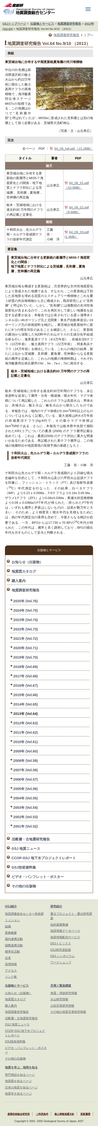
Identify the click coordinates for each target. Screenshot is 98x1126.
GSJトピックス (60, 943)
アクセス (11, 970)
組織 (8, 926)
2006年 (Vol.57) (25, 779)
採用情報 (11, 964)
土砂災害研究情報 (62, 1005)
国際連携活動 (14, 945)
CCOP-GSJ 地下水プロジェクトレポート (44, 858)
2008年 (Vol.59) (25, 761)
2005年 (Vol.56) (25, 789)
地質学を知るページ (18, 1093)
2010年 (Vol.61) (25, 742)
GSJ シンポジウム (62, 956)
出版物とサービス (42, 23)
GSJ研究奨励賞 (60, 950)
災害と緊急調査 (60, 985)
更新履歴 (85, 1114)
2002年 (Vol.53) (25, 817)
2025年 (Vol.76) (25, 601)
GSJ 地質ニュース (26, 849)
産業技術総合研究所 (18, 1114)
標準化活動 (12, 951)
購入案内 (19, 581)
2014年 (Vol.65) (25, 704)
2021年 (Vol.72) (25, 639)
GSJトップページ (14, 23)
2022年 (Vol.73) (25, 629)
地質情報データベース (65, 931)
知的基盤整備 (59, 924)
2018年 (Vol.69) (25, 667)
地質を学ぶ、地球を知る (21, 1067)
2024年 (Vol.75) (25, 610)
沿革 (8, 958)
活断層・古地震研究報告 (31, 839)
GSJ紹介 (11, 906)
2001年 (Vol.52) (25, 826)
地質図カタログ (24, 571)
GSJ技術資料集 (24, 867)
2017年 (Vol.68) (25, 676)
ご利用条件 (42, 1114)
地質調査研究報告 (69, 23)
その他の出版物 (24, 886)
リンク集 (11, 977)
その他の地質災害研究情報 (68, 1012)
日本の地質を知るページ (21, 1087)
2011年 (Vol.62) (25, 732)
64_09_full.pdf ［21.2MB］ (73, 148)
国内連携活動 (14, 939)
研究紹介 (56, 906)
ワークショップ (60, 962)
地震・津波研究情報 (63, 993)
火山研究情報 (59, 999)
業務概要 (11, 933)
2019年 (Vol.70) (25, 657)
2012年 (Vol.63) (25, 723)
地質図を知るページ (18, 1081)
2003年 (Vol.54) (25, 808)
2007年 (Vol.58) (25, 770)
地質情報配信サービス (65, 937)
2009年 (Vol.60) (25, 751)
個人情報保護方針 (64, 1114)
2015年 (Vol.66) (25, 695)
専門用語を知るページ (20, 1075)
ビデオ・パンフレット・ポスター (38, 877)
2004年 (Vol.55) (25, 798)
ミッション (12, 920)
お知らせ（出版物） (27, 562)
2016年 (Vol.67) (25, 686)
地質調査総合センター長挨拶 (24, 914)
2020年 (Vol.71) (25, 648)
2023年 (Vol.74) (25, 620)
